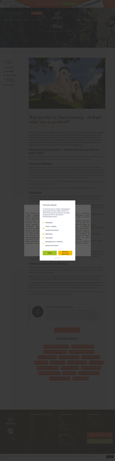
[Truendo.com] (57, 258)
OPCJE (50, 253)
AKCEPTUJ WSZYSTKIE (65, 253)
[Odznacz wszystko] (73, 202)
